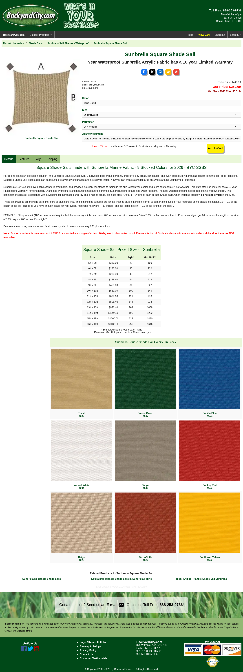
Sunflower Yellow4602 (209, 527)
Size (84, 110)
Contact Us (86, 654)
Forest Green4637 (145, 383)
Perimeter (88, 122)
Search (235, 35)
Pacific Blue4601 (209, 383)
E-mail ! (116, 605)
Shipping (52, 159)
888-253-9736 (232, 10)
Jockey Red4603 (209, 454)
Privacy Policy (88, 650)
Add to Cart (215, 148)
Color (85, 98)
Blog (190, 35)
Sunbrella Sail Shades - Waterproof (67, 43)
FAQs (38, 159)
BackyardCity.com (13, 35)
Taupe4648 (145, 454)
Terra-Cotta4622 (145, 527)
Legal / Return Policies (93, 642)
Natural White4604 (81, 454)
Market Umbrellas (13, 43)
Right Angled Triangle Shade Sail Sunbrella (201, 579)
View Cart (204, 35)
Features (24, 159)
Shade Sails (36, 43)
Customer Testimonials (93, 658)
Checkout (219, 35)
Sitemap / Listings (90, 646)
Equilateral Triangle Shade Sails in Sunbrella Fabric (121, 579)
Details (8, 159)
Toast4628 (81, 383)
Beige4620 (81, 527)
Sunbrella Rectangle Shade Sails (41, 579)
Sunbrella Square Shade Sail (110, 43)
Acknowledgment (92, 133)
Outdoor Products (39, 35)
